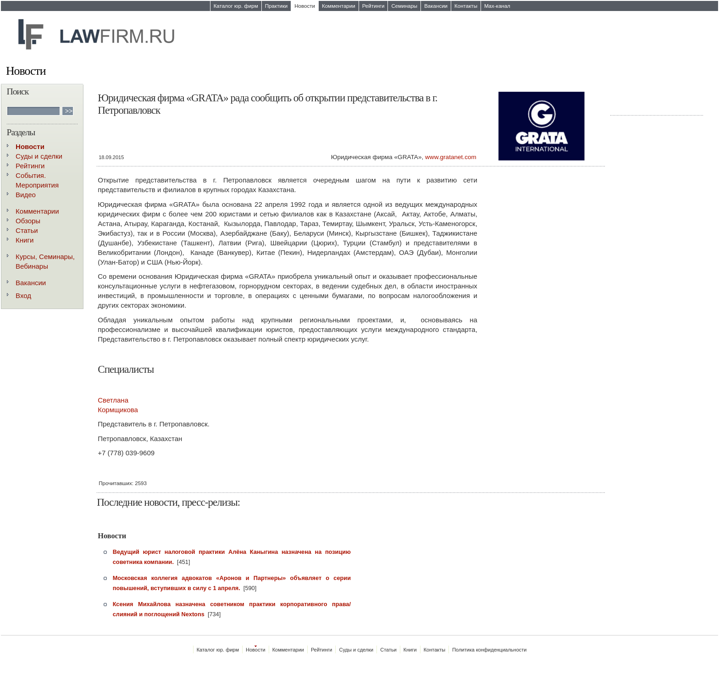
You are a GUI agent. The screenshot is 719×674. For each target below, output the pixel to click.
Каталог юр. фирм (236, 6)
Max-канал (497, 6)
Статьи (27, 230)
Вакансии (436, 6)
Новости (304, 6)
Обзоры (28, 221)
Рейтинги (373, 6)
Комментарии (338, 6)
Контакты (465, 6)
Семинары (404, 6)
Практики (276, 6)
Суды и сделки (39, 156)
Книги (24, 240)
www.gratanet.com (450, 157)
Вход (23, 295)
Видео (26, 195)
